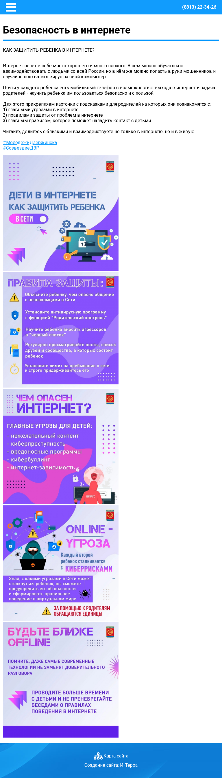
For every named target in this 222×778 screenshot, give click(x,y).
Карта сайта (115, 756)
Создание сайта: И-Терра (111, 765)
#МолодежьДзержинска (30, 142)
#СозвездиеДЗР (21, 148)
